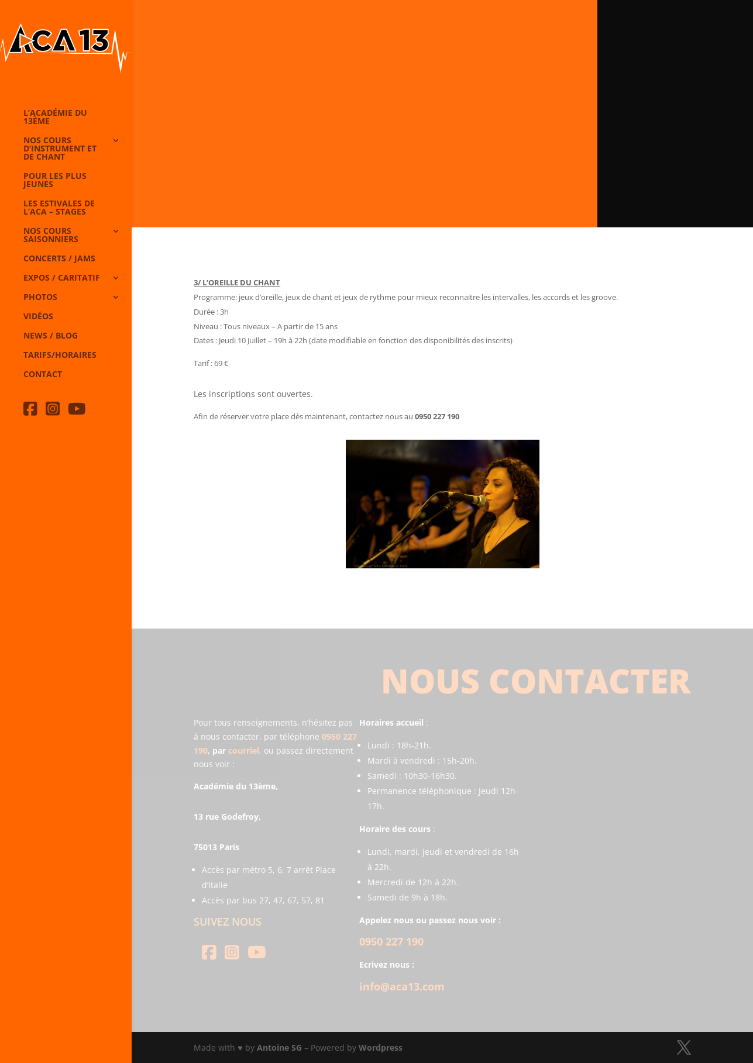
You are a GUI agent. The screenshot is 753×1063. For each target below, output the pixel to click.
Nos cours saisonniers (50, 235)
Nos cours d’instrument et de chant (60, 149)
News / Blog (50, 336)
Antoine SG (279, 1047)
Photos (40, 297)
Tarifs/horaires (60, 355)
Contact (42, 374)
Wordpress (381, 1047)
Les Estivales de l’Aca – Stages (59, 208)
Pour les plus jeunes (55, 180)
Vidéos (38, 317)
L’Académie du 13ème (55, 117)
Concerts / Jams (59, 259)
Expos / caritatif (61, 278)
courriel (243, 750)
